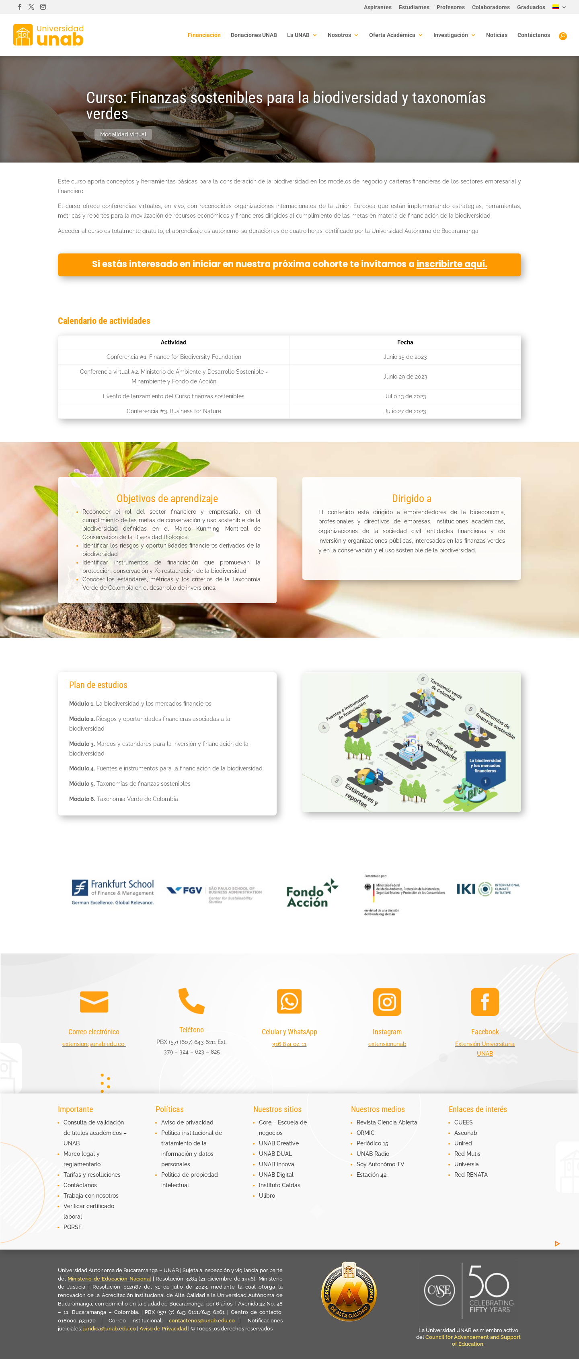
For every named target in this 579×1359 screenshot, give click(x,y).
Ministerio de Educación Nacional (109, 1279)
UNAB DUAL (275, 1154)
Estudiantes (414, 7)
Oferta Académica (392, 35)
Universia (466, 1164)
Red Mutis (467, 1154)
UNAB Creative (279, 1143)
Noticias (496, 35)
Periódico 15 (372, 1143)
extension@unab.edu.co (93, 1044)
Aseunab (465, 1133)
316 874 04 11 (289, 1044)
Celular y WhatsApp (289, 1031)
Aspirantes (378, 7)
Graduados (531, 7)
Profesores (451, 7)
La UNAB (298, 35)
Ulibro (267, 1195)
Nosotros (339, 35)
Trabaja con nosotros (91, 1195)
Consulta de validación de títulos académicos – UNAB (95, 1133)
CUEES (463, 1122)
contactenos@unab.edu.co (202, 1321)
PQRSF (73, 1227)
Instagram (387, 1031)
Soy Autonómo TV (380, 1164)
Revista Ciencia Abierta (387, 1122)
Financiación (204, 35)
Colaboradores (491, 7)
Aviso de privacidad (187, 1122)
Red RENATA (471, 1175)
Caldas (291, 1185)
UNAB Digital (276, 1175)
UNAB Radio (373, 1154)
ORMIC (366, 1133)
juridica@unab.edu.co (109, 1329)
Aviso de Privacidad (164, 1329)
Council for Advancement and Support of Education (473, 1340)
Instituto (270, 1185)
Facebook (485, 1031)
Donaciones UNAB (254, 35)
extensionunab (387, 1044)
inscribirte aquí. (452, 264)
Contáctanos (533, 35)
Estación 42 (371, 1175)
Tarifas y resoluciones (92, 1175)
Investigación (450, 35)
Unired (463, 1143)
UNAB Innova (276, 1164)
